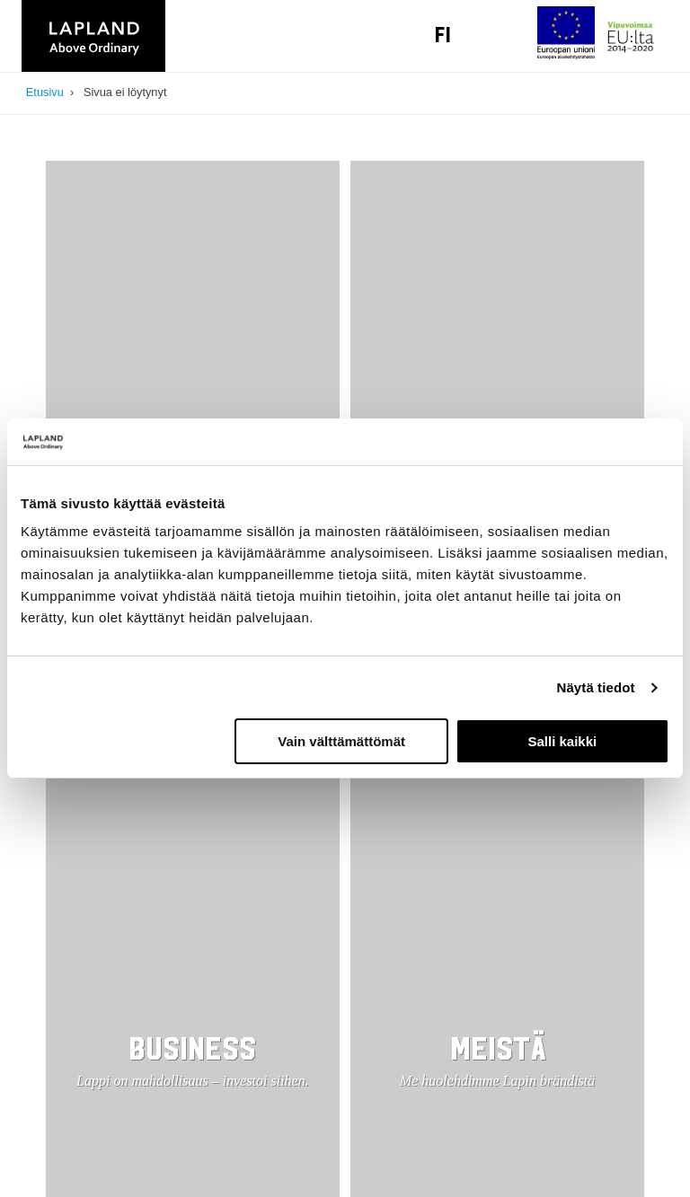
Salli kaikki (562, 741)
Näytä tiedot (596, 687)
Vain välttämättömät (341, 741)
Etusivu (45, 92)
